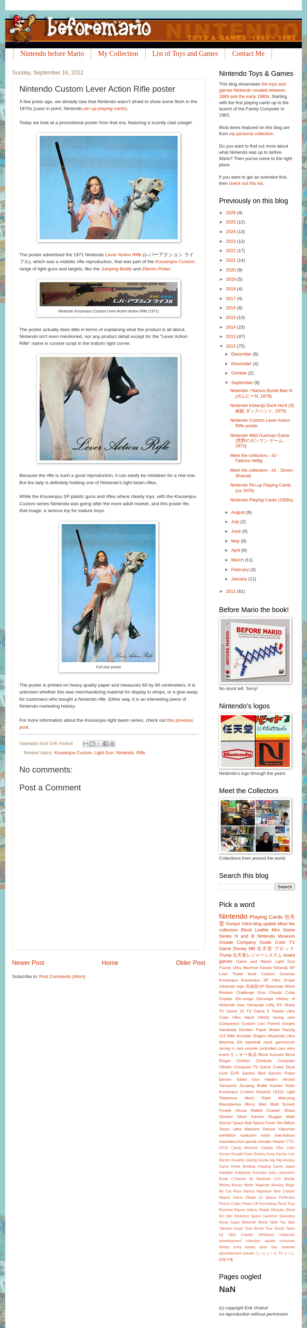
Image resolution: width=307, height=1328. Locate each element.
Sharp (289, 1005)
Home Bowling (243, 1166)
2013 (231, 336)
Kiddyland (242, 1173)
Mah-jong (286, 1098)
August (238, 512)
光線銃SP (255, 986)
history (224, 1247)
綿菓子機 (226, 1259)
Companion (229, 1023)
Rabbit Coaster (265, 1110)
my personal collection (251, 133)
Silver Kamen (250, 1117)
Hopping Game (270, 1166)
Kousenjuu (228, 980)
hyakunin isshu (255, 1135)
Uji (221, 1235)
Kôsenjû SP (284, 968)
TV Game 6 (257, 1011)
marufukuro (285, 1135)
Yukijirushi (287, 1235)
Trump (225, 955)
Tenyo (224, 1129)
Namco (249, 1191)
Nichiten (246, 1030)
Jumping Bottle (116, 268)
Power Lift (250, 1204)
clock (267, 1042)
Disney (240, 948)
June (236, 531)
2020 (231, 269)
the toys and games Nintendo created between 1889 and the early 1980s (252, 90)
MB (251, 948)
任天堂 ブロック (276, 948)
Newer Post (28, 962)
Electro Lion (285, 1154)
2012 (231, 346)
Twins (290, 1228)
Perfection (287, 1197)
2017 (231, 298)
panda (251, 1141)
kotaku (250, 1247)
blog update (264, 923)
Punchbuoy (268, 1204)
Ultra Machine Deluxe (254, 1129)
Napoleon (263, 1191)
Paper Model (268, 1030)
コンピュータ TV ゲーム (275, 1253)
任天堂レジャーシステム (257, 955)
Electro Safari (233, 1079)
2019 (231, 279)
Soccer (225, 1123)
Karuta (265, 968)
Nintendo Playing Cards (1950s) (261, 499)
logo (240, 986)
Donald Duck (241, 1154)
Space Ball (241, 1123)
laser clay (268, 1247)
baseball (253, 1042)
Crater (278, 1067)
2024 (231, 231)
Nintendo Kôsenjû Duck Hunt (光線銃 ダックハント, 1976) (262, 408)
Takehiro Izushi (231, 1228)
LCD (277, 1179)
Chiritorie (264, 1061)
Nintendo (125, 752)
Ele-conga (244, 999)
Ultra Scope (283, 980)
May (236, 540)
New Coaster (284, 1191)
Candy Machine (244, 1148)
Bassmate (275, 986)
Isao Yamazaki (250, 1005)
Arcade (226, 942)
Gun (256, 1079)
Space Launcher (264, 1216)
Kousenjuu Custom (175, 261)
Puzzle (225, 968)
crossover (287, 1241)
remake (264, 1141)
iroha (237, 1247)
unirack (248, 1253)
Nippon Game (231, 1197)
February (240, 569)
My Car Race (230, 1191)
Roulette (243, 1036)
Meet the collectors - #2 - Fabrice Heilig (254, 458)
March (238, 559)
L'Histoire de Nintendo (251, 1179)
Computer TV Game (252, 1067)
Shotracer (241, 1216)
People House (233, 1110)
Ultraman (227, 986)
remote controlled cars (265, 1048)
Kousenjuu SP (255, 980)
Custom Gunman (278, 974)
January (239, 578)
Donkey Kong (264, 1154)
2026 (231, 212)
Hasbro (271, 1079)
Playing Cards (266, 917)
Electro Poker (156, 268)
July (235, 521)
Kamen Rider (282, 1086)
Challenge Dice (251, 992)
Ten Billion (286, 1123)
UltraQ (263, 1017)
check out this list (246, 183)
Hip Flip (276, 1160)
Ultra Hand (243, 1017)
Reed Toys (286, 1204)
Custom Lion (253, 1023)
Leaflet (261, 929)
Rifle (140, 752)
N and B (244, 936)
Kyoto (223, 1179)
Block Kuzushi (271, 1054)
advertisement (230, 1241)
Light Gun (104, 752)
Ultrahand (266, 1235)
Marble (289, 1179)
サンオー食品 (243, 1054)
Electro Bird (253, 1073)
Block (246, 929)
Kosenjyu (259, 1173)
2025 (231, 221)
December (242, 354)
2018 (231, 288)
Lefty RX (274, 1005)
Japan (290, 1166)
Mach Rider (258, 1098)
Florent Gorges (281, 1023)
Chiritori (243, 1061)
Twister (277, 1011)
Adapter (279, 1142)
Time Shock (274, 1228)
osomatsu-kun (231, 1141)
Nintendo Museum (276, 936)
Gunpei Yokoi (239, 923)
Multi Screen (282, 1104)
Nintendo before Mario (52, 53)
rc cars (237, 1048)
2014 (231, 327)
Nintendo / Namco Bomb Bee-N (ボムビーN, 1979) (261, 393)
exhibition (227, 1135)
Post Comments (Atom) (62, 976)
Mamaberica (230, 1104)
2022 (231, 250)
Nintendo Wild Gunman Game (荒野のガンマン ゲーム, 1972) (259, 441)
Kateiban (226, 1173)
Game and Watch (254, 961)
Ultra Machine (245, 968)
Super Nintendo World (248, 1222)
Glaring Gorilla (257, 1160)
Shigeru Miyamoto (269, 1036)
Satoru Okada (258, 1210)
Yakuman (286, 1129)
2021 (231, 260)
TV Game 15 (231, 1011)
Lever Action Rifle (123, 254)
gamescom (285, 1042)
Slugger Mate (281, 1117)
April (236, 550)
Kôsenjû (263, 1092)
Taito (291, 1222)
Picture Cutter (230, 1204)
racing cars (284, 1017)
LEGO (278, 1092)
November (242, 363)
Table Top (277, 1222)
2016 (231, 307)
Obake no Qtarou (261, 1197)
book (252, 974)
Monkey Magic (283, 1185)
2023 (231, 241)
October (239, 373)
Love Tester (231, 974)
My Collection (118, 53)
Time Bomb (254, 1228)
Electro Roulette (232, 1160)
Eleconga (264, 999)
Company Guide (254, 942)
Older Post (190, 962)
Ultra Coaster (241, 1235)
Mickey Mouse (230, 1185)
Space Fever (264, 1123)
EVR (235, 1073)
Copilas (225, 999)
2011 (231, 591)
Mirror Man (255, 1104)
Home (110, 962)
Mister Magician (257, 1185)
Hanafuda (227, 1030)
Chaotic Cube (282, 992)
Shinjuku (278, 1210)
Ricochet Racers (232, 1210)
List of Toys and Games (185, 53)
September (242, 382)
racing (224, 1048)
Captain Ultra (272, 1148)
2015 (231, 317)
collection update (261, 1241)
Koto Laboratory (282, 1173)
